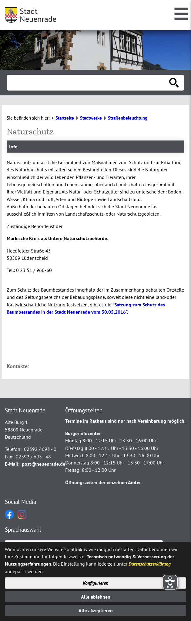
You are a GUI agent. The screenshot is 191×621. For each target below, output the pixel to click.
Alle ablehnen (95, 597)
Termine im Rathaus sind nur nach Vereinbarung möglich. (125, 421)
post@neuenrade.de (43, 464)
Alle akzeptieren (96, 610)
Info (13, 147)
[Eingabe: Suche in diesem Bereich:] (88, 82)
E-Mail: (12, 464)
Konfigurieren (95, 583)
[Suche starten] (174, 83)
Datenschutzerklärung (150, 564)
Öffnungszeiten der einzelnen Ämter (103, 482)
